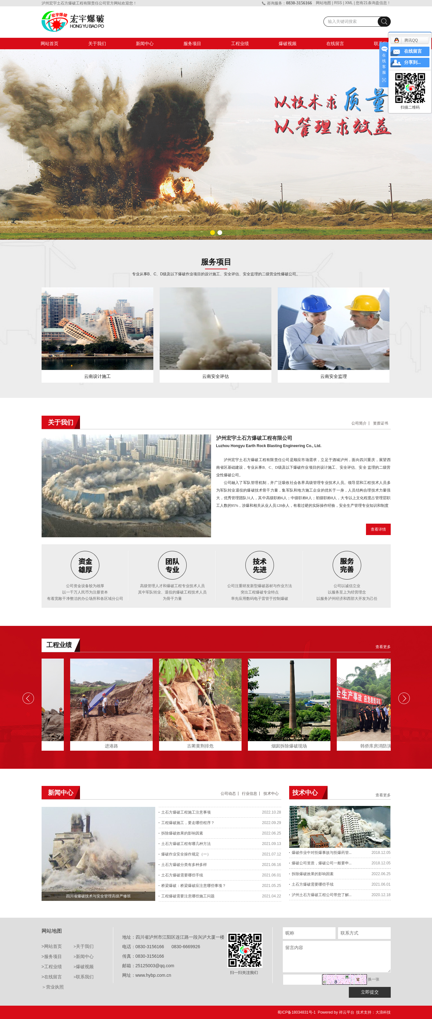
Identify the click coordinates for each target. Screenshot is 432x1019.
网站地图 (323, 3)
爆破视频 (287, 43)
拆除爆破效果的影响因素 (182, 833)
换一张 (373, 979)
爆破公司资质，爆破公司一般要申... (322, 864)
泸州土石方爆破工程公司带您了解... (322, 896)
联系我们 (85, 976)
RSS (338, 3)
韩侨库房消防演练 (380, 745)
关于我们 (97, 43)
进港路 (113, 745)
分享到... (412, 62)
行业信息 (249, 793)
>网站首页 (52, 946)
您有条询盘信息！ (373, 3)
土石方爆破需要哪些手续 (182, 875)
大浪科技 (383, 1012)
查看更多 (383, 647)
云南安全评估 (215, 376)
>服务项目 (52, 956)
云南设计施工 (97, 376)
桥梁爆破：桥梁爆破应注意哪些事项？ (193, 885)
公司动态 (228, 793)
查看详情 (378, 529)
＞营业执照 (53, 986)
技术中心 (271, 793)
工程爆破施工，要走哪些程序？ (188, 823)
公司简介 (359, 423)
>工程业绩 (52, 966)
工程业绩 (240, 43)
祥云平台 (346, 1012)
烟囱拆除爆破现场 (291, 745)
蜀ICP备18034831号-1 (296, 1012)
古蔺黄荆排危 (202, 745)
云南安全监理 (333, 376)
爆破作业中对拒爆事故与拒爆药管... (322, 853)
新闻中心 (145, 43)
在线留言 (335, 43)
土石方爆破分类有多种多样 (184, 864)
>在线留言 (52, 976)
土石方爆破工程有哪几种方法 (186, 843)
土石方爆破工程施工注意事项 (186, 812)
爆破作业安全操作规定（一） (186, 854)
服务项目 (192, 43)
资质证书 (380, 423)
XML (349, 3)
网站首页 (49, 43)
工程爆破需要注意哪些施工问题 (188, 896)
